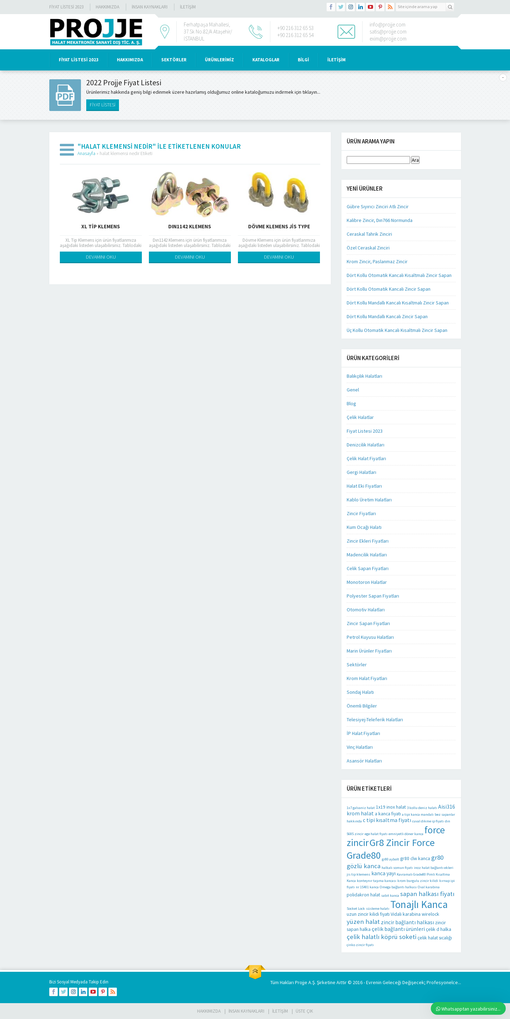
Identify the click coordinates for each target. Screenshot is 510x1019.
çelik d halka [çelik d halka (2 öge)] (438, 929)
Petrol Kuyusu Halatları (370, 637)
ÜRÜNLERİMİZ (219, 60)
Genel (353, 390)
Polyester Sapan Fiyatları (373, 596)
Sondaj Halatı (360, 692)
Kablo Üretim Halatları (369, 499)
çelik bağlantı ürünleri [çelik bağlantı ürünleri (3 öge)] (398, 929)
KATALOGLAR (265, 60)
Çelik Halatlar (360, 417)
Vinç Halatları (360, 747)
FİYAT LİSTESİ (102, 104)
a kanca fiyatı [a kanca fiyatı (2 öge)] (388, 813)
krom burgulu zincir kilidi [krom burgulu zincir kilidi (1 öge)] (417, 880)
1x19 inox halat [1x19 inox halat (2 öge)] (391, 807)
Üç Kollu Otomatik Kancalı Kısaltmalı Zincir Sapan (397, 330)
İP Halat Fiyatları (363, 733)
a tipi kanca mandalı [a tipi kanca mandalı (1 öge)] (418, 814)
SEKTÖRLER (174, 60)
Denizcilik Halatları (365, 444)
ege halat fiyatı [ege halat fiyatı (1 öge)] (376, 834)
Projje (301, 982)
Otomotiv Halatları (366, 609)
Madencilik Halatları (367, 554)
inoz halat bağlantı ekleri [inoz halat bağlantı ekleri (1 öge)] (433, 867)
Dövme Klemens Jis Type (279, 226)
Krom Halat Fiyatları (367, 678)
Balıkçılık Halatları (364, 376)
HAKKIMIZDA (130, 60)
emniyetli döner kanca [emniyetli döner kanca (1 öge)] (406, 834)
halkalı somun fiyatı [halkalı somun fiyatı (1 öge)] (397, 867)
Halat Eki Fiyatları (364, 486)
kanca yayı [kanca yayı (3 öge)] (383, 873)
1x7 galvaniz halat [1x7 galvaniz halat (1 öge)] (361, 807)
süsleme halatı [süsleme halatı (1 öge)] (377, 908)
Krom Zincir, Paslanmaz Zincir (377, 261)
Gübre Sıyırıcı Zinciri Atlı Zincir (378, 206)
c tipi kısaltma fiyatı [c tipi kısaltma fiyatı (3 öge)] (387, 820)
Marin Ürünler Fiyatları (369, 651)
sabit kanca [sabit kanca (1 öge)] (390, 895)
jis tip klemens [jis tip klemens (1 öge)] (358, 874)
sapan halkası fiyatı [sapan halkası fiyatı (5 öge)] (427, 893)
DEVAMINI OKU (101, 257)
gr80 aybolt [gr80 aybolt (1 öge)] (390, 859)
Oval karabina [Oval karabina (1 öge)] (429, 887)
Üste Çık (304, 1011)
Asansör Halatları (364, 761)
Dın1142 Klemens (189, 226)
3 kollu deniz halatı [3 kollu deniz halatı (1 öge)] (422, 807)
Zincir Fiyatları (361, 513)
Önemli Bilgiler (362, 706)
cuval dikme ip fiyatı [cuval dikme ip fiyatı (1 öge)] (428, 821)
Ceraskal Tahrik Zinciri (369, 234)
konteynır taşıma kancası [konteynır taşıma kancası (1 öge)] (376, 880)
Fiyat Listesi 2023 (66, 7)
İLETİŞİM (188, 7)
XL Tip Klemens (100, 226)
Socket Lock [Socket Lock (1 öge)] (356, 908)
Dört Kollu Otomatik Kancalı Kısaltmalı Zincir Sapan (399, 275)
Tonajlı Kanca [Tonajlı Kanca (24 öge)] (419, 904)
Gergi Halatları (361, 472)
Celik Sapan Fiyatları (368, 568)
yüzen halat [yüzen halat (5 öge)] (363, 921)
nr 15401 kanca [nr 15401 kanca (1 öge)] (367, 887)
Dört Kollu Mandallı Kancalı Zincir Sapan (387, 316)
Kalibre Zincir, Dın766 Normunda (380, 220)
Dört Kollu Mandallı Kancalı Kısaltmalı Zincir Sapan (398, 302)
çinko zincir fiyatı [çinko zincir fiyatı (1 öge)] (360, 945)
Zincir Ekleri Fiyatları (368, 541)
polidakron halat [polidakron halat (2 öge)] (363, 894)
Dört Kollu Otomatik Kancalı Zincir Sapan (388, 289)
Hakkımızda (107, 7)
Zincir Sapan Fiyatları (368, 623)
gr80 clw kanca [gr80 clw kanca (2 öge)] (415, 858)
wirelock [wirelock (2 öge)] (430, 914)
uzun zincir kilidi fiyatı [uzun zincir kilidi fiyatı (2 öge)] (368, 914)
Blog (351, 403)
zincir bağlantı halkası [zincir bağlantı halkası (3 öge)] (407, 922)
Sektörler (357, 664)
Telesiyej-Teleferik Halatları (375, 719)
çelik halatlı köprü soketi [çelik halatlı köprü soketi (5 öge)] (381, 936)
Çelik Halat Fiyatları (366, 458)
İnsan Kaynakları (150, 7)
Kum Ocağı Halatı (364, 527)
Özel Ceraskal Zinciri (368, 248)
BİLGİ (303, 60)
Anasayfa (86, 153)
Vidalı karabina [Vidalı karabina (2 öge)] (406, 914)
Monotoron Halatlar (367, 582)
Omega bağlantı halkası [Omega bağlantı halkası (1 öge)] (398, 887)
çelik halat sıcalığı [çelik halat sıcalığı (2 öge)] (434, 937)
